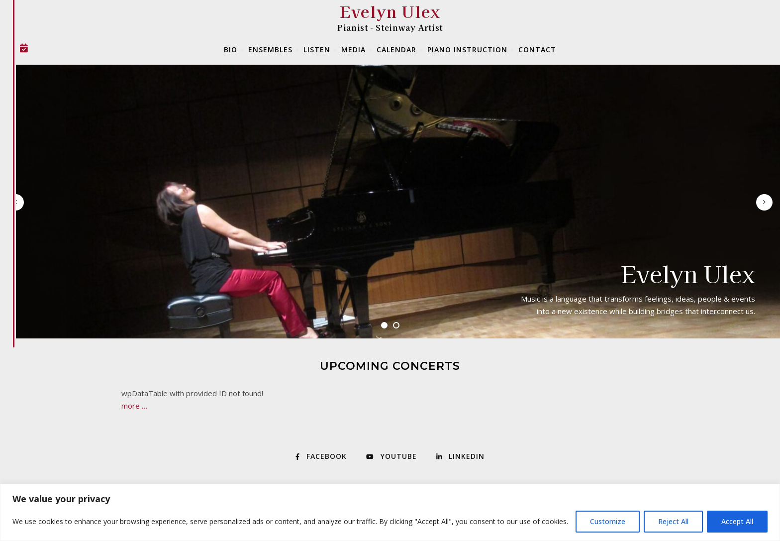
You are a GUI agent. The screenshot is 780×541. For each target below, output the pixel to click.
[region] (390, 512)
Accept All (737, 521)
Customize (607, 521)
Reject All (673, 521)
